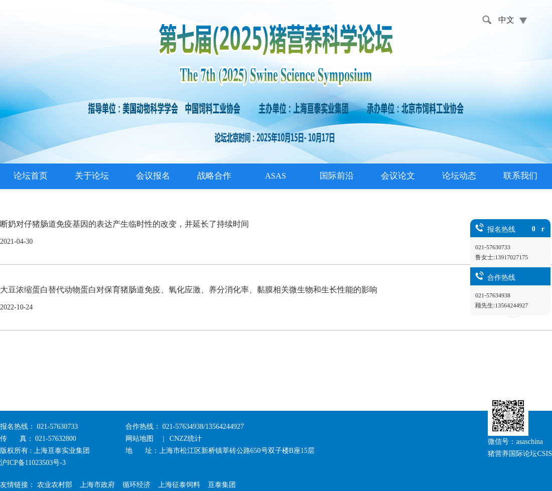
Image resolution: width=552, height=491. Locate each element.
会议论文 (398, 176)
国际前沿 (337, 176)
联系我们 (520, 176)
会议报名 (153, 176)
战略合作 (214, 176)
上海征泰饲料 (179, 484)
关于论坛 (92, 176)
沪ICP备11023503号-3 (33, 462)
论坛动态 (459, 176)
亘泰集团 (222, 484)
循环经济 (136, 484)
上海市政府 (97, 484)
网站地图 (140, 438)
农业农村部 (54, 484)
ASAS (275, 176)
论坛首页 (31, 176)
